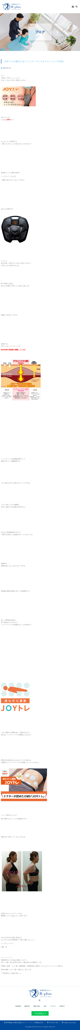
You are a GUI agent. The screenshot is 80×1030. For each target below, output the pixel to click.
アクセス (53, 1006)
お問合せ (62, 1006)
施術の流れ (37, 1006)
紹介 (45, 1006)
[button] (73, 6)
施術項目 (27, 1006)
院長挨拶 (18, 1006)
